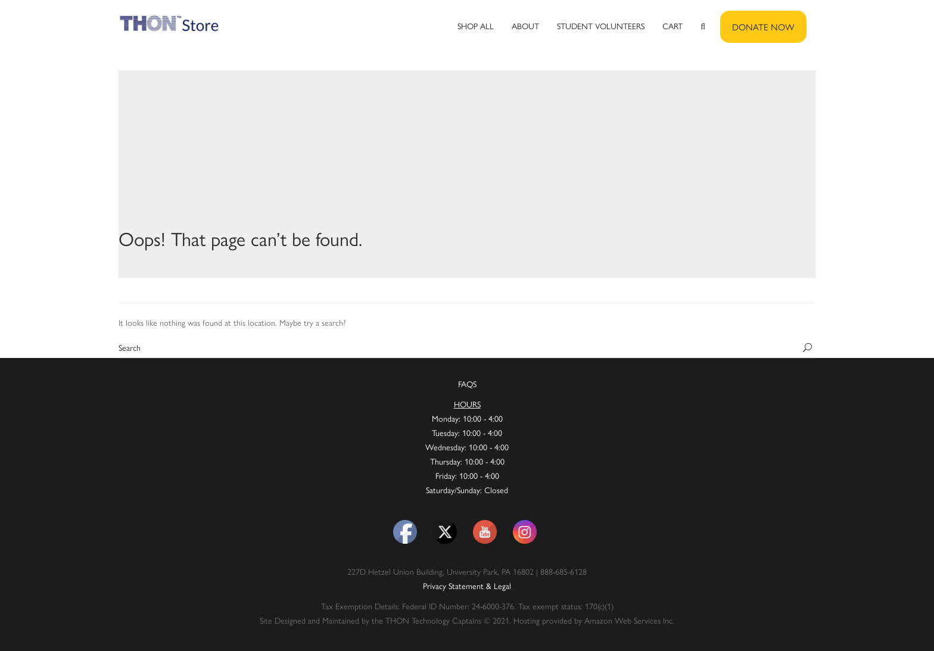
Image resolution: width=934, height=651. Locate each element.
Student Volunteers (601, 26)
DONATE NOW (763, 26)
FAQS (467, 384)
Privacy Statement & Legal (467, 585)
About (525, 26)
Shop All (475, 26)
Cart (672, 26)
